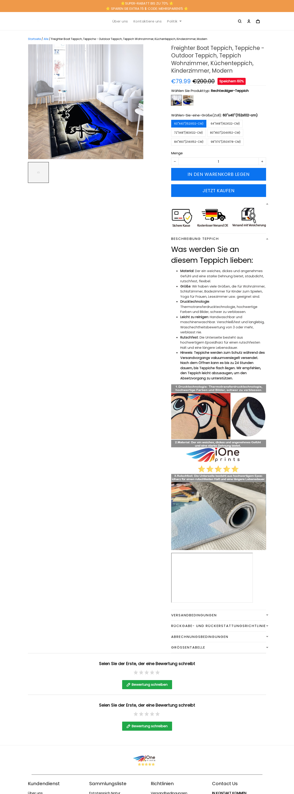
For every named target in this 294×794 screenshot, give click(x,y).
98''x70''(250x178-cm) (226, 142)
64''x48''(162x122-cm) (225, 123)
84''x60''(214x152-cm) (188, 142)
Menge (177, 153)
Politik (174, 21)
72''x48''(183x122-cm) (188, 133)
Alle (46, 39)
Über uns (120, 21)
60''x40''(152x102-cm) (240, 115)
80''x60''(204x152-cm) (225, 133)
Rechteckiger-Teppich (230, 90)
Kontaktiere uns (147, 21)
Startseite (34, 39)
